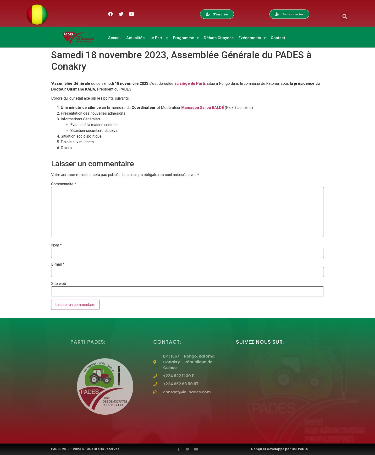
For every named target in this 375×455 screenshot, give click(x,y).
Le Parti (158, 38)
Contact (278, 38)
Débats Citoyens (219, 38)
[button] (345, 16)
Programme (186, 38)
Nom (56, 245)
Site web (58, 284)
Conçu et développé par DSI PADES (279, 449)
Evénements (252, 38)
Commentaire (63, 184)
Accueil (114, 38)
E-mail (57, 264)
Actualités (135, 38)
